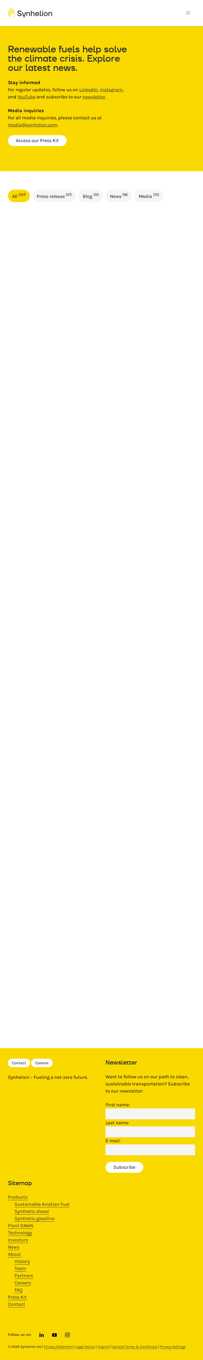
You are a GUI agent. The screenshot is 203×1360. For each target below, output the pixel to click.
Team (20, 1268)
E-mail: (113, 1141)
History (22, 1261)
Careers (42, 1063)
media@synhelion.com (32, 125)
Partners (24, 1276)
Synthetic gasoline (34, 1218)
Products (17, 1197)
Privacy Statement (59, 1347)
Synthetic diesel (32, 1211)
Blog (91, 196)
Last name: (117, 1123)
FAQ (18, 1290)
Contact (19, 1063)
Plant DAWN (20, 1226)
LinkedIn (88, 90)
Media (149, 196)
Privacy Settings (173, 1347)
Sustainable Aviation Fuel (42, 1204)
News (119, 196)
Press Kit (17, 1297)
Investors (18, 1240)
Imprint (104, 1347)
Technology (20, 1233)
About (14, 1254)
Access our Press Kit (37, 140)
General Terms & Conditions (134, 1347)
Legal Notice (85, 1347)
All (19, 196)
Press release (54, 196)
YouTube (26, 97)
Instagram (111, 90)
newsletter (93, 97)
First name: (117, 1105)
